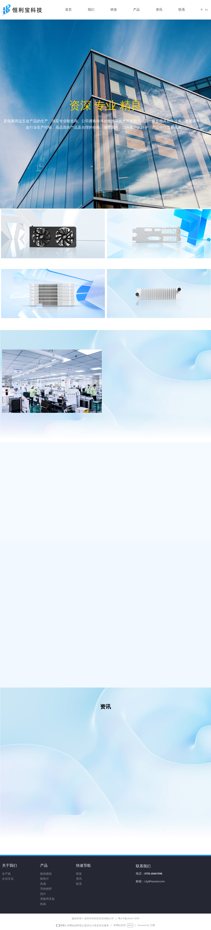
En (206, 9)
